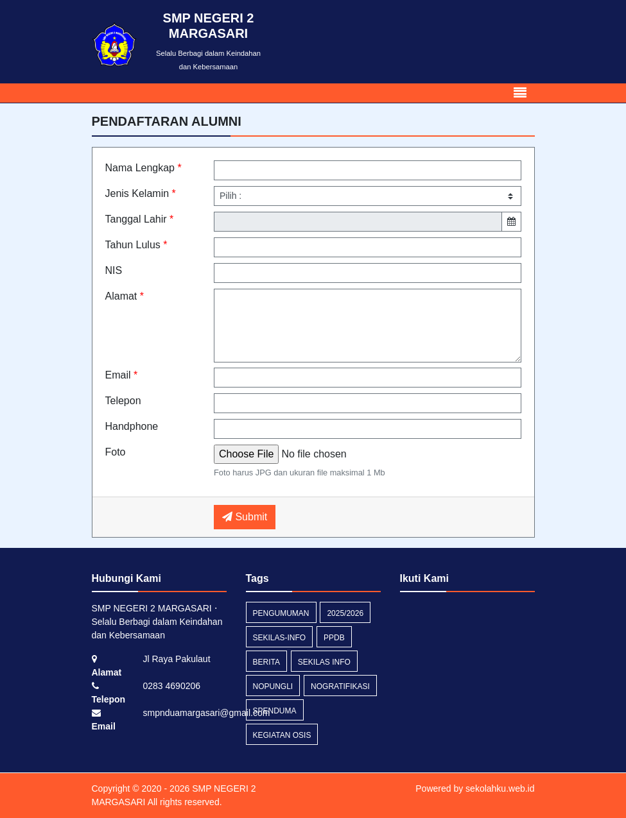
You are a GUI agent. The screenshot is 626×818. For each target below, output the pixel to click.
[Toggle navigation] (520, 93)
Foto (115, 452)
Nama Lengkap (143, 167)
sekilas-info (279, 637)
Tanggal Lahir (139, 219)
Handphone (132, 426)
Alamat (124, 296)
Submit (244, 516)
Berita (266, 662)
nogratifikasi (340, 686)
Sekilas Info (324, 662)
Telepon (123, 400)
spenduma (275, 710)
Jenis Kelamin (140, 193)
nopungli (273, 686)
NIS (114, 270)
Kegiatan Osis (282, 735)
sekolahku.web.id (499, 788)
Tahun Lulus (136, 244)
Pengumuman (281, 613)
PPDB (334, 637)
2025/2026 (345, 613)
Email (121, 375)
